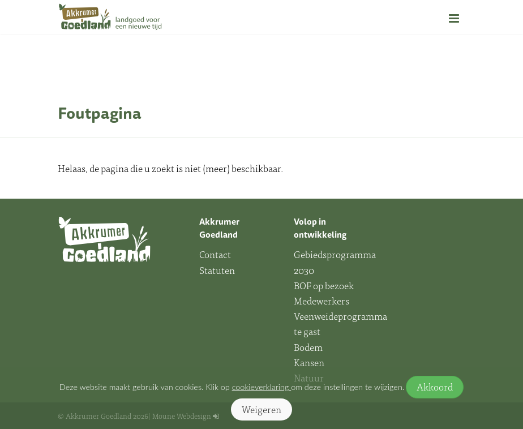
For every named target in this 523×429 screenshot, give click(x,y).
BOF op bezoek (324, 285)
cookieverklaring (261, 387)
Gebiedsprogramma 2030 (332, 262)
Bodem (308, 347)
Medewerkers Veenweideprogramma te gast (332, 315)
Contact (215, 254)
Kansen (309, 362)
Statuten (217, 270)
